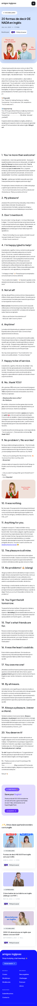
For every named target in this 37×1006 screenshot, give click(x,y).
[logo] (11, 954)
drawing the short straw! (9, 544)
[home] (9, 3)
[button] (33, 3)
